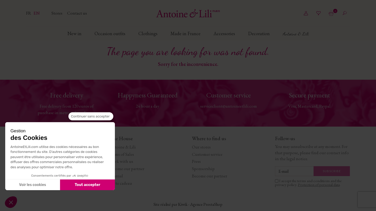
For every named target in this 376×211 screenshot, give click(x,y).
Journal (116, 176)
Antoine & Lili (122, 147)
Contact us (77, 13)
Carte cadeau (120, 183)
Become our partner (126, 168)
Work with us (121, 161)
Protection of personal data (319, 184)
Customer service (207, 154)
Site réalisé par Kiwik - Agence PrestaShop (188, 204)
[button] (11, 202)
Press (196, 161)
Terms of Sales (121, 154)
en (36, 13)
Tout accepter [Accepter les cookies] (87, 185)
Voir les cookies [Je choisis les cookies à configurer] (32, 185)
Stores (57, 13)
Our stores (201, 147)
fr (29, 13)
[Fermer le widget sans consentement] (90, 116)
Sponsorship (203, 168)
